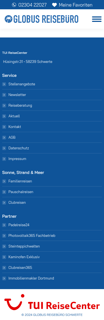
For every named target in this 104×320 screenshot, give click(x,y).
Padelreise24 (18, 225)
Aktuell (14, 116)
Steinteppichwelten (24, 246)
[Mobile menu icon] (97, 19)
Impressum (17, 158)
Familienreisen (20, 181)
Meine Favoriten (72, 5)
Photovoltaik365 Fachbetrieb (31, 235)
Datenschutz (18, 148)
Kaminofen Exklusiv (24, 257)
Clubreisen (17, 202)
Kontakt (14, 126)
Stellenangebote (21, 84)
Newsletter (17, 94)
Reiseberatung (20, 105)
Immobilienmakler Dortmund (31, 278)
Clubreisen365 (20, 267)
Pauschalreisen (20, 192)
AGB (12, 137)
